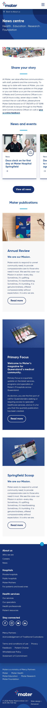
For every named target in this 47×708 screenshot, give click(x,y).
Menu (42, 4)
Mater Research (28, 676)
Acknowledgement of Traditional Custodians (23, 637)
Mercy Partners (9, 633)
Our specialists (9, 602)
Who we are (8, 555)
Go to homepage (13, 4)
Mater (5, 673)
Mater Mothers (9, 583)
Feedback (7, 648)
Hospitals (8, 570)
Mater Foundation (11, 679)
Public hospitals (10, 579)
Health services (11, 594)
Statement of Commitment (15, 656)
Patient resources (10, 610)
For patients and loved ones (15, 587)
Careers (6, 559)
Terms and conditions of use (15, 644)
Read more (17, 300)
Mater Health (17, 673)
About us (7, 550)
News (5, 563)
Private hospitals (10, 575)
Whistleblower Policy (12, 652)
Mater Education (10, 676)
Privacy (34, 644)
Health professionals (12, 606)
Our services (8, 598)
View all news (23, 189)
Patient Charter (22, 648)
